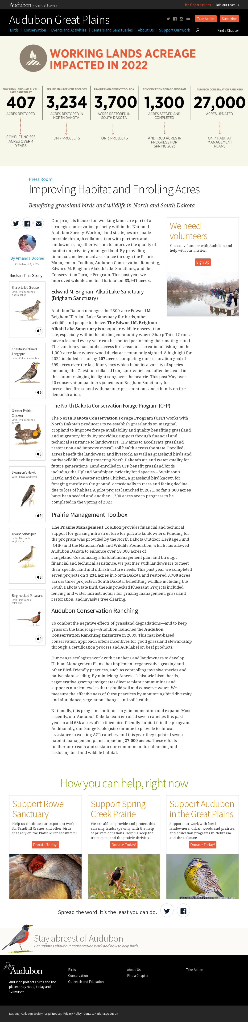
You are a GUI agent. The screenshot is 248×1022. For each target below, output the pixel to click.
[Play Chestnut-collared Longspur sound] (39, 392)
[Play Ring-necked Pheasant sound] (39, 639)
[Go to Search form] (197, 30)
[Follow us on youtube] (188, 19)
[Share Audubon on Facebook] (183, 910)
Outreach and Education (86, 981)
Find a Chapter (228, 30)
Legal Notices (53, 1014)
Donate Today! (45, 844)
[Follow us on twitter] (168, 19)
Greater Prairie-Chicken (22, 413)
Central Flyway (46, 5)
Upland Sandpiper (24, 534)
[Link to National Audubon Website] (20, 6)
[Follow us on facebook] (175, 19)
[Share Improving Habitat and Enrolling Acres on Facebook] (27, 223)
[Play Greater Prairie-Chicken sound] (39, 454)
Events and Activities (68, 30)
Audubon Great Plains (59, 18)
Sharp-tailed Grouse (25, 287)
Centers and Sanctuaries (112, 30)
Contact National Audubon (100, 1014)
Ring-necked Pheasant (27, 595)
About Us (146, 30)
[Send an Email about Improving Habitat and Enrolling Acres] (38, 223)
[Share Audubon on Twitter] (167, 910)
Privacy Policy (72, 1014)
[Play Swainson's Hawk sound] (39, 515)
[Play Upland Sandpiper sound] (39, 577)
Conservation (35, 30)
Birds (14, 30)
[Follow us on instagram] (181, 19)
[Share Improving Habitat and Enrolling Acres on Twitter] (16, 223)
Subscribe (229, 18)
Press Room (40, 179)
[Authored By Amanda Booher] (27, 255)
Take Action (205, 18)
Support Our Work (174, 30)
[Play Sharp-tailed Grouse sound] (39, 331)
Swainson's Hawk (24, 472)
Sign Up (203, 262)
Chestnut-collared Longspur (24, 351)
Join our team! (225, 5)
